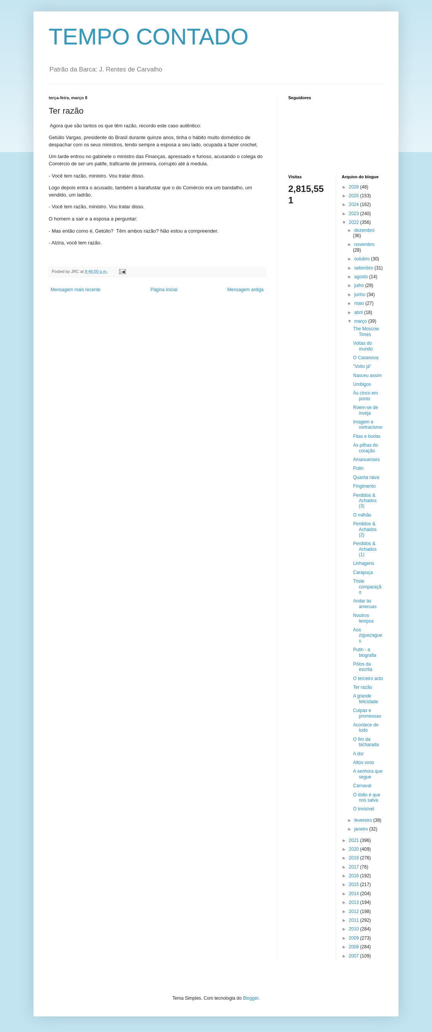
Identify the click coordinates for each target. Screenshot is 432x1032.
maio (359, 303)
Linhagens (363, 563)
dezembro (364, 230)
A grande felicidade (365, 698)
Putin (358, 468)
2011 (354, 920)
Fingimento (364, 486)
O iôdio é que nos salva (366, 797)
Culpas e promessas (367, 713)
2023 (354, 213)
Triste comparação (367, 587)
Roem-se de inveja (365, 410)
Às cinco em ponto (365, 395)
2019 (354, 858)
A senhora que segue (367, 774)
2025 (354, 195)
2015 (354, 884)
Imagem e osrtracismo (367, 424)
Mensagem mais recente (75, 289)
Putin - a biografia (364, 652)
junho (360, 294)
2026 (354, 187)
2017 (354, 867)
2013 (354, 902)
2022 (354, 222)
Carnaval (362, 785)
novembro (364, 244)
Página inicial (164, 289)
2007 (354, 956)
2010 (354, 929)
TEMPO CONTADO (149, 36)
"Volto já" (362, 366)
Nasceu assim (367, 375)
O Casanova (365, 357)
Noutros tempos (363, 618)
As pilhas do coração (365, 447)
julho (359, 285)
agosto (361, 276)
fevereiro (363, 820)
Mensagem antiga (245, 289)
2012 (354, 911)
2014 (354, 893)
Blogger (251, 998)
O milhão (362, 515)
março (361, 321)
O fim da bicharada (366, 742)
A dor (358, 753)
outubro (362, 259)
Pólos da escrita (362, 666)
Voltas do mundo (363, 346)
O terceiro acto (368, 678)
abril (359, 312)
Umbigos (362, 384)
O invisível (363, 809)
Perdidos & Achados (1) (364, 549)
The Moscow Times (366, 331)
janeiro (361, 829)
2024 (354, 204)
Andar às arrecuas (364, 603)
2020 (354, 849)
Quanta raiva (366, 477)
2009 (354, 938)
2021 (354, 840)
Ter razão (362, 687)
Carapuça (363, 572)
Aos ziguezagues (367, 635)
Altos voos (363, 762)
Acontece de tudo (365, 727)
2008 (354, 947)
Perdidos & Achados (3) (364, 501)
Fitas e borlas (366, 436)
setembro (364, 268)
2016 (354, 875)
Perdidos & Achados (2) (364, 529)
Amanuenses (366, 459)
